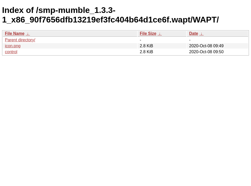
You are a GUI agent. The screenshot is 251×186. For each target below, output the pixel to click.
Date (193, 33)
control (11, 52)
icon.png (13, 46)
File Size (148, 33)
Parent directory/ (20, 40)
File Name (15, 33)
